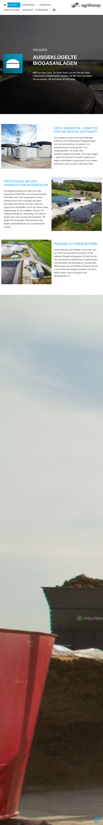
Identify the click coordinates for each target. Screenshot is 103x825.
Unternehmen (43, 9)
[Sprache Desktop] (54, 9)
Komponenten (29, 4)
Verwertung (46, 4)
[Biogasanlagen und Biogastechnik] (4, 4)
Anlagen (14, 4)
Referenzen (27, 10)
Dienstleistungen (12, 10)
